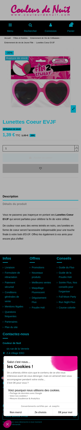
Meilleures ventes (41, 282)
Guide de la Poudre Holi (65, 274)
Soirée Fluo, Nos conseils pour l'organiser (68, 287)
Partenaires (11, 321)
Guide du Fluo (66, 267)
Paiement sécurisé (10, 284)
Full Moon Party (67, 296)
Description (10, 196)
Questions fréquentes (10, 314)
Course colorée (67, 307)
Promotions (38, 267)
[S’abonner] (74, 416)
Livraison (10, 267)
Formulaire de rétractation (12, 274)
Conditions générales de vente (12, 296)
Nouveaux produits (37, 274)
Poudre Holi (38, 307)
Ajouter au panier (40, 157)
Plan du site (11, 327)
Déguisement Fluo (39, 300)
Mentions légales (14, 306)
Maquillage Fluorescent (38, 290)
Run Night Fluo (67, 302)
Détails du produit (15, 203)
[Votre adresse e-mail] (37, 416)
